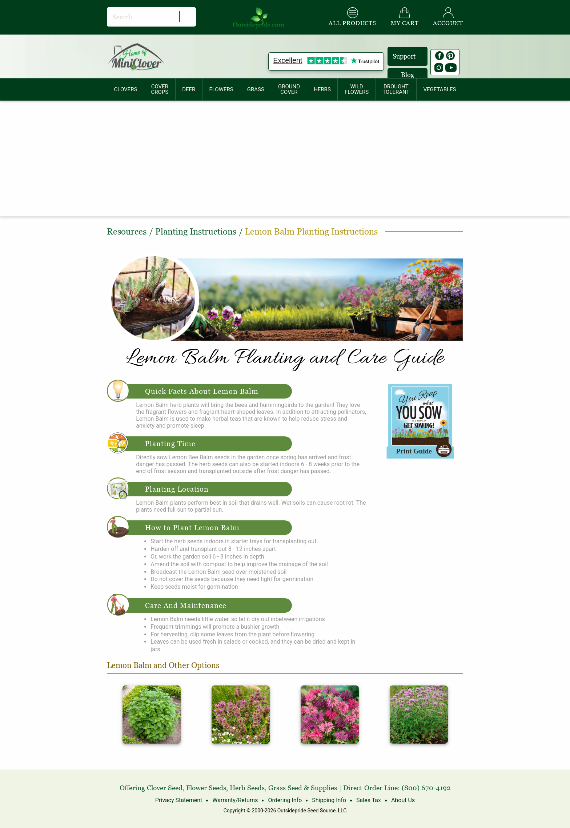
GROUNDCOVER (289, 89)
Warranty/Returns (235, 800)
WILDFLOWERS (357, 89)
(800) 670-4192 (426, 788)
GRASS (255, 89)
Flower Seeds (206, 788)
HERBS (322, 89)
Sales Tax (368, 800)
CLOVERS (125, 89)
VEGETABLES (440, 89)
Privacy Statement (178, 800)
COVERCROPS (159, 89)
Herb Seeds (247, 788)
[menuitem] (125, 89)
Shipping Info (329, 800)
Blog (407, 75)
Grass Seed (285, 788)
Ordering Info (285, 800)
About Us (403, 800)
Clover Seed (164, 788)
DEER (188, 89)
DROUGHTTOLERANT (395, 89)
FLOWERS (221, 89)
